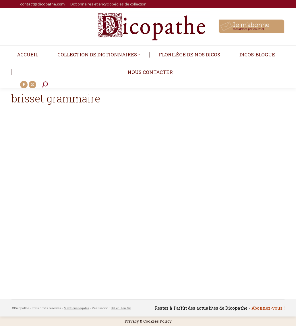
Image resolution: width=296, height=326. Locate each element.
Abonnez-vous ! (268, 308)
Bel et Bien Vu (121, 308)
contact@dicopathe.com (42, 4)
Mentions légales (76, 308)
